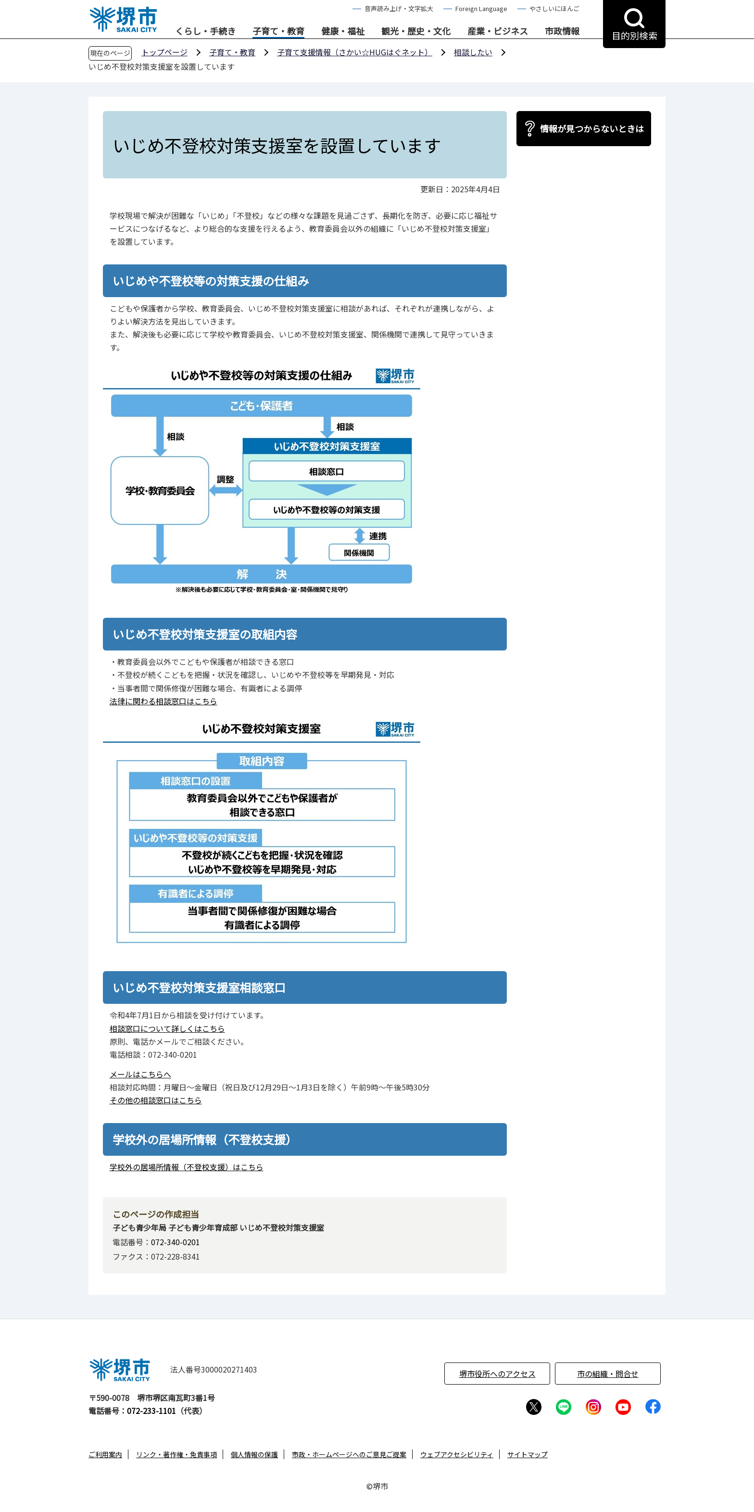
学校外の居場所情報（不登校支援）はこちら (187, 1167)
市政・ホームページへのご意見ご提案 (349, 1454)
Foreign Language (481, 8)
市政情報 (562, 31)
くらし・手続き (205, 31)
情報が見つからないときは (592, 128)
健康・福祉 (342, 31)
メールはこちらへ (140, 1074)
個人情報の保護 (254, 1454)
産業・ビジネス (497, 31)
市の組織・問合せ (608, 1373)
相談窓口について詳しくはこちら (167, 1028)
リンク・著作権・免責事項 (176, 1454)
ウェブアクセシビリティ (456, 1454)
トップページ (164, 52)
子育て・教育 (278, 31)
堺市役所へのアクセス (497, 1373)
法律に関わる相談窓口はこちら (163, 701)
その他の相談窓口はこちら (156, 1100)
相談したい (473, 52)
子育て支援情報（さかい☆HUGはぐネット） (354, 52)
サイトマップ (527, 1454)
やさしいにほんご (554, 8)
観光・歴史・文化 (416, 31)
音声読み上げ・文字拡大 (398, 8)
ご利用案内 (105, 1454)
